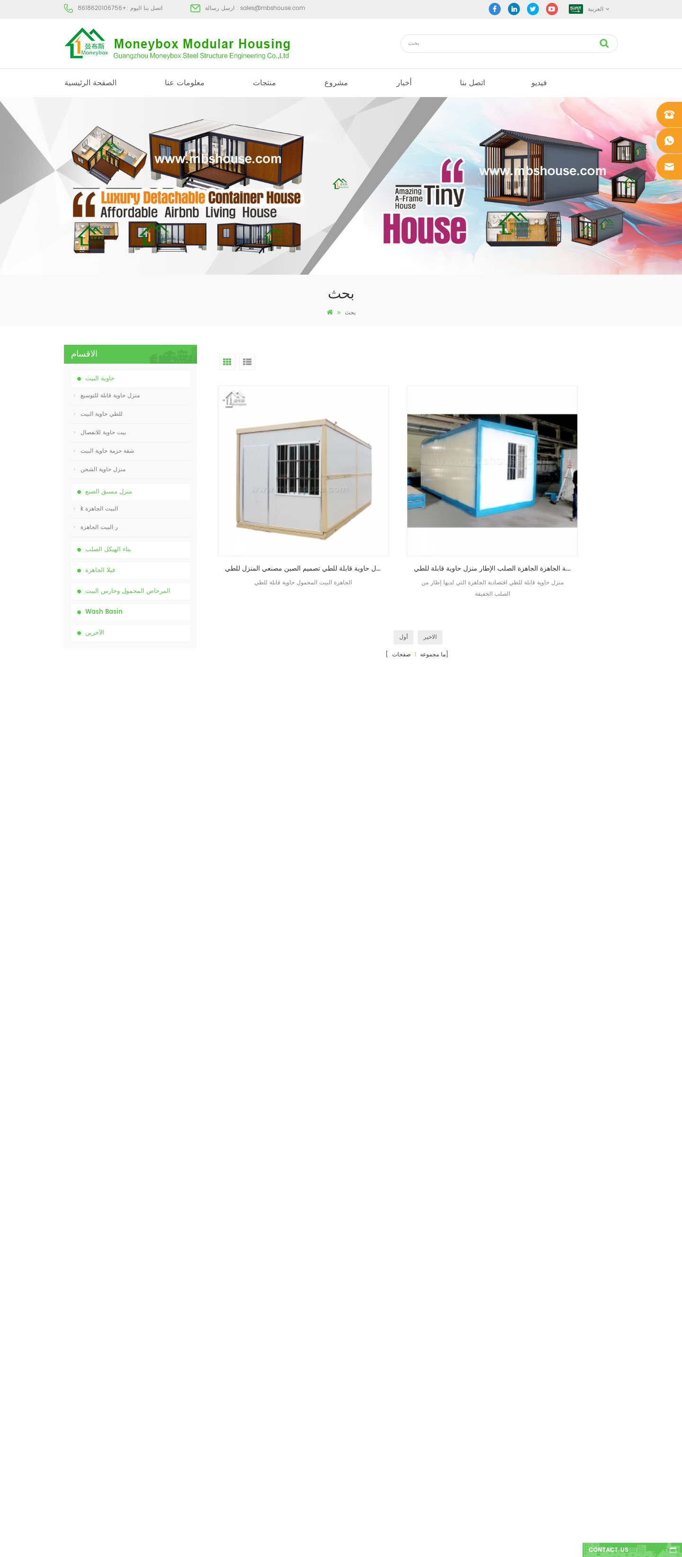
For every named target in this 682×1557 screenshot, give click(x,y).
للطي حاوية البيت (98, 414)
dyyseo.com (487, 1541)
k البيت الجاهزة (96, 508)
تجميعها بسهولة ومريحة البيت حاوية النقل (150, 911)
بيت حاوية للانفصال (100, 432)
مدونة (70, 1400)
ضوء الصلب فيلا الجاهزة (364, 1435)
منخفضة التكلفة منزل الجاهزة (370, 1383)
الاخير (430, 586)
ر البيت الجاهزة (96, 527)
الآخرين (94, 633)
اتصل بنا (472, 83)
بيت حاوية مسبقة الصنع (363, 1366)
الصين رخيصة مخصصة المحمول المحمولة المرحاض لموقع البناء (153, 754)
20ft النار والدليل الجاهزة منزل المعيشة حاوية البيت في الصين (152, 859)
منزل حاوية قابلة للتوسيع (107, 395)
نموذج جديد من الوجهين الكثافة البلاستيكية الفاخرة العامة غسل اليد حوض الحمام (152, 1017)
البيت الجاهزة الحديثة (360, 1349)
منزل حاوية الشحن (100, 469)
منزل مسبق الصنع (108, 492)
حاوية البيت (100, 379)
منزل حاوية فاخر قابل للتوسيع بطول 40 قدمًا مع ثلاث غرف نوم (150, 1070)
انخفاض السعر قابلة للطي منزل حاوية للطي (153, 806)
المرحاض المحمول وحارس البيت (127, 591)
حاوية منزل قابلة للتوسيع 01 (368, 1469)
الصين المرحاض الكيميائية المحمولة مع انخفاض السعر (148, 702)
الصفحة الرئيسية (90, 83)
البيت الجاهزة (351, 1315)
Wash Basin (104, 612)
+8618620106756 (102, 8)
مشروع (336, 83)
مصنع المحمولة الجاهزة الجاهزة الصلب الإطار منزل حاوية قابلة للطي (420, 518)
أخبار (404, 83)
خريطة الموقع (80, 1418)
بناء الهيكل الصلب (108, 550)
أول (403, 586)
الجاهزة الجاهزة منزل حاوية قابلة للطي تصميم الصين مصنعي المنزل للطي (282, 518)
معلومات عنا (185, 83)
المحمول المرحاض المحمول (369, 1400)
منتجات (264, 83)
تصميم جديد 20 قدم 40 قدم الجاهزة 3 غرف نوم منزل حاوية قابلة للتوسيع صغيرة (152, 965)
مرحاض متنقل (352, 1332)
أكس (69, 1435)
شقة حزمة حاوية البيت (104, 451)
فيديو (539, 83)
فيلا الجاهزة (100, 570)
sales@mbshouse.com (272, 8)
